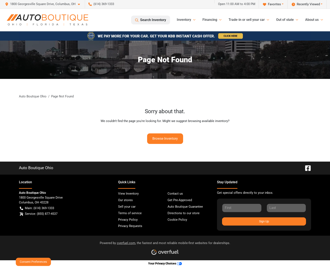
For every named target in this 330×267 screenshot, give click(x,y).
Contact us (175, 193)
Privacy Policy (128, 220)
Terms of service (130, 213)
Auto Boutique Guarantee (185, 207)
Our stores (125, 200)
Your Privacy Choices (165, 263)
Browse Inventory (165, 139)
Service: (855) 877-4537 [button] (38, 213)
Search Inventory (150, 20)
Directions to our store (184, 213)
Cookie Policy (177, 220)
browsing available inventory (208, 121)
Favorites (272, 4)
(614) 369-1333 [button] (101, 4)
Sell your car (127, 207)
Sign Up (264, 221)
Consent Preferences (33, 261)
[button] (44, 4)
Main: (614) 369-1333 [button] (37, 208)
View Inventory (128, 193)
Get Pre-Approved (180, 200)
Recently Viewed (306, 4)
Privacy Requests (130, 226)
